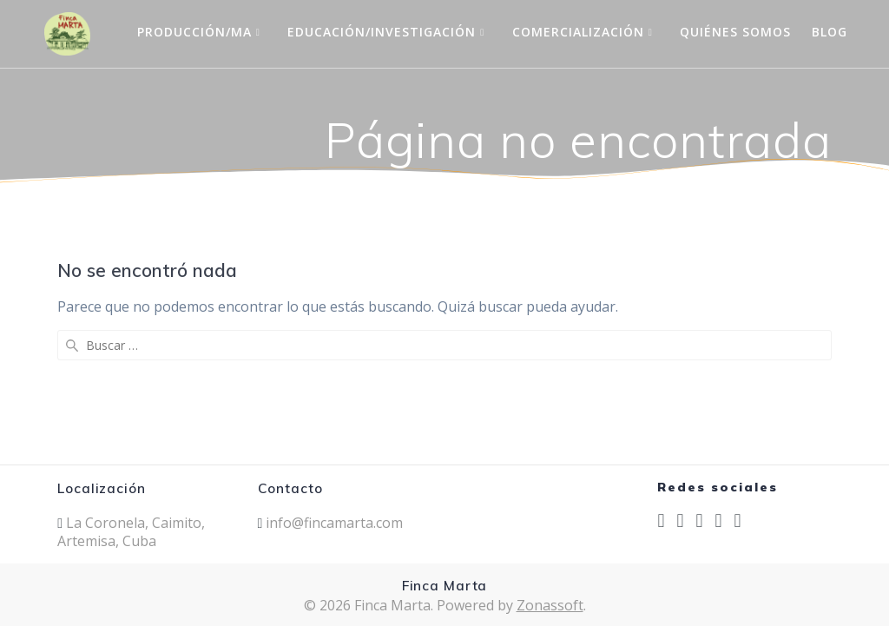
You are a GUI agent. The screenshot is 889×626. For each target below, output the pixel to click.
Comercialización (578, 31)
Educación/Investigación (381, 31)
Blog (829, 31)
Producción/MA (194, 31)
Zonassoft (550, 605)
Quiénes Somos (735, 31)
